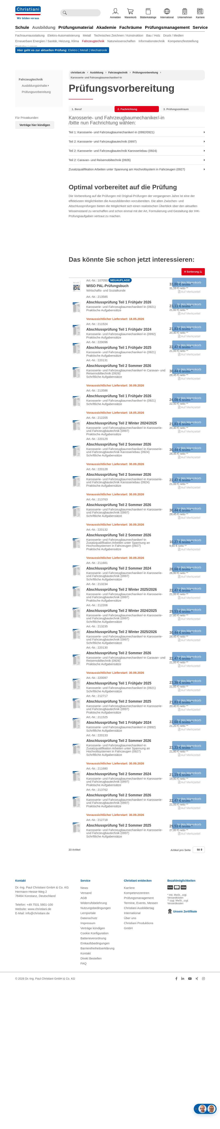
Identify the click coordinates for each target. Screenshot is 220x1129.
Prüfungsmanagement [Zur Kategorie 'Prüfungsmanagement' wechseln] (167, 27)
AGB (83, 1041)
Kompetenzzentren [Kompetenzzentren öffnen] (136, 1036)
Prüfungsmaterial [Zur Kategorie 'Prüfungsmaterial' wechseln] (75, 27)
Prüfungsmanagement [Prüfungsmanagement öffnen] (139, 1041)
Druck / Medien (173, 35)
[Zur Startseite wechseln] (28, 8)
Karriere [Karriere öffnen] (200, 13)
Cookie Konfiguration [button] (94, 1077)
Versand (86, 1036)
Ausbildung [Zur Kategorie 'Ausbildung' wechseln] (43, 27)
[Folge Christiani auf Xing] (197, 1122)
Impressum (87, 1067)
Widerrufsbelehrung (93, 1046)
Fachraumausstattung (30, 35)
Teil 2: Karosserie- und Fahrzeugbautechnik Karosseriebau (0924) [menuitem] (137, 150)
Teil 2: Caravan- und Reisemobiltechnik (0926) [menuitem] (137, 160)
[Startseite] (78, 72)
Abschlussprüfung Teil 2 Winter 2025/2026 (121, 668)
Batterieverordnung (93, 1082)
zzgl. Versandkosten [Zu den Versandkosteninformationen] (177, 1040)
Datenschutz (88, 1061)
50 (199, 993)
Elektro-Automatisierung (64, 35)
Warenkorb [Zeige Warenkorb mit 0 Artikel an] (130, 13)
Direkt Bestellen (91, 1102)
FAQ (83, 1107)
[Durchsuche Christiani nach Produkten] (85, 12)
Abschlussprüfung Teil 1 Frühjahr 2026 (118, 312)
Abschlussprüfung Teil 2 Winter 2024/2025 (121, 464)
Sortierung (191, 271)
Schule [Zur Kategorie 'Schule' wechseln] (22, 27)
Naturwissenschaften (121, 41)
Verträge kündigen (92, 1072)
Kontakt (85, 1097)
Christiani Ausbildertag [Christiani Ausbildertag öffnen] (139, 1051)
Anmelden (115, 13)
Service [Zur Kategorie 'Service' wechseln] (200, 27)
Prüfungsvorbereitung (37, 92)
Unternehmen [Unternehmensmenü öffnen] (184, 13)
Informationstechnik (152, 41)
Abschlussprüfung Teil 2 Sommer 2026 (118, 394)
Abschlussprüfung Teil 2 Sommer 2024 (118, 640)
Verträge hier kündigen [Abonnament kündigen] (35, 125)
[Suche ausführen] (64, 12)
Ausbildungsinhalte (35, 85)
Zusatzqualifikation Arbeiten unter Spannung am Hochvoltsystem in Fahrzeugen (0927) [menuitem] (137, 169)
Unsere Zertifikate (182, 1055)
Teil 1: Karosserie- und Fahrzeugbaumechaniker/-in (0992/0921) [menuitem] (137, 132)
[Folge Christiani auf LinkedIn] (182, 1122)
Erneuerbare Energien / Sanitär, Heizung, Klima (47, 41)
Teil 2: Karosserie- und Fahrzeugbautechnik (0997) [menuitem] (137, 141)
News (84, 1031)
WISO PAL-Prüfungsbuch (107, 289)
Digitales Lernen (26, 46)
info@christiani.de (37, 1057)
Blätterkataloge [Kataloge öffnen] (148, 13)
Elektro (73, 50)
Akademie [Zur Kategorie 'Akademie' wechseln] (106, 27)
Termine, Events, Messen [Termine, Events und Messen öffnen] (141, 1046)
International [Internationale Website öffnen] (167, 13)
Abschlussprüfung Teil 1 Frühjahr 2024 (118, 345)
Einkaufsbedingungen (94, 1087)
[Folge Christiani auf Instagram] (203, 1122)
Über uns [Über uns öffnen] (130, 1061)
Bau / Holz (153, 35)
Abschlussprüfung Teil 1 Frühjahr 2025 (118, 370)
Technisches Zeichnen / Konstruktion (118, 35)
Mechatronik (99, 50)
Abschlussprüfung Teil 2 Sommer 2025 (118, 811)
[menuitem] (31, 35)
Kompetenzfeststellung (183, 41)
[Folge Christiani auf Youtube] (190, 1122)
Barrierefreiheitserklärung (97, 1092)
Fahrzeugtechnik (93, 41)
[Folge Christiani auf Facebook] (176, 1122)
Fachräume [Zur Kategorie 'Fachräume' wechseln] (130, 27)
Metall (87, 35)
